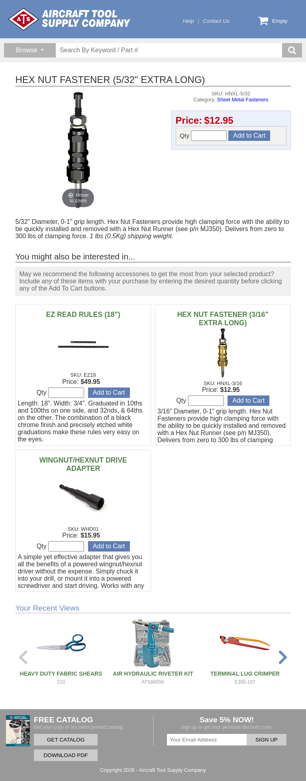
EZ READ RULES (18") (83, 314)
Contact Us (216, 21)
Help (188, 21)
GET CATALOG (65, 740)
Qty (203, 135)
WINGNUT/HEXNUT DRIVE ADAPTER (83, 464)
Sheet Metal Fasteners (243, 100)
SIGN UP (266, 740)
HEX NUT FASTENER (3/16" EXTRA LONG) (223, 318)
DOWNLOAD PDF (65, 755)
